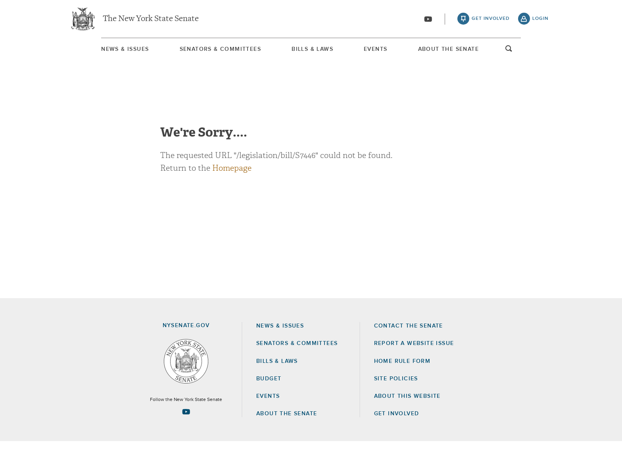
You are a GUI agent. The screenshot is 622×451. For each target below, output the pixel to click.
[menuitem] (91, 51)
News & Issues (91, 51)
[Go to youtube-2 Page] (186, 421)
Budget (268, 388)
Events (387, 51)
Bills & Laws (309, 51)
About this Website (407, 406)
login (540, 19)
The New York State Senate (151, 20)
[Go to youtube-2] (428, 20)
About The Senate (475, 51)
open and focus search (543, 53)
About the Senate (286, 423)
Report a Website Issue (414, 353)
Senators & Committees (201, 51)
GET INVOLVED (396, 423)
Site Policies (396, 388)
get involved (491, 19)
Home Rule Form (402, 371)
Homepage (231, 178)
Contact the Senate (408, 335)
